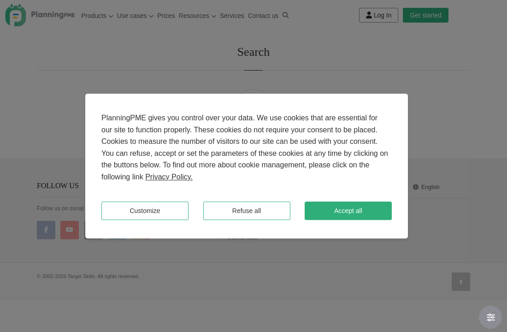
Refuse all (246, 210)
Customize (145, 210)
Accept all (348, 210)
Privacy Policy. (169, 177)
